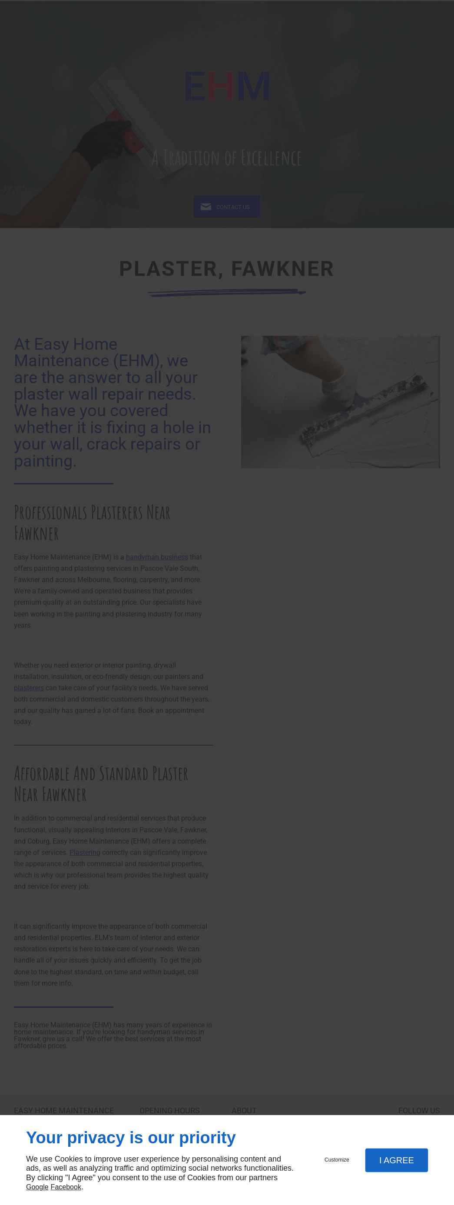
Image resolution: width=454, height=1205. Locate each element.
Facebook (66, 1187)
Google (37, 1187)
